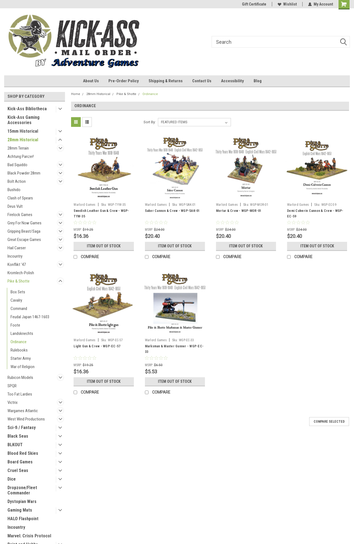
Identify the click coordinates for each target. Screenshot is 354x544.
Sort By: (150, 122)
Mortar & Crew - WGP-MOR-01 (239, 211)
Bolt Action (16, 181)
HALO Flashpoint (22, 518)
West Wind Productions (26, 419)
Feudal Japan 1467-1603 (30, 316)
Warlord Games (84, 205)
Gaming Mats (19, 510)
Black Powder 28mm (23, 173)
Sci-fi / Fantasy (21, 427)
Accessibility (232, 80)
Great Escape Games (24, 239)
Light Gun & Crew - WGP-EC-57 (97, 346)
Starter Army (21, 358)
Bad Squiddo (17, 164)
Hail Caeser (16, 247)
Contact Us (201, 80)
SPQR (12, 385)
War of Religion (23, 366)
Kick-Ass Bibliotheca (27, 108)
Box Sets (18, 291)
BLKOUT (15, 444)
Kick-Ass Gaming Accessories (23, 120)
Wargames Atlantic (22, 410)
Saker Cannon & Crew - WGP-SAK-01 (172, 211)
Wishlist (287, 4)
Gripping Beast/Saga (23, 231)
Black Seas (17, 436)
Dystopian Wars (22, 501)
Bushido (13, 189)
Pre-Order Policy (123, 80)
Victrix (12, 402)
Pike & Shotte (18, 281)
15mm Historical (22, 131)
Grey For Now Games (24, 222)
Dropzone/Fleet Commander (22, 490)
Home (75, 94)
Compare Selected (329, 422)
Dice (11, 479)
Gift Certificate (254, 4)
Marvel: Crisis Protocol (29, 535)
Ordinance (19, 341)
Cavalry (16, 300)
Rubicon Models (20, 377)
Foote (15, 325)
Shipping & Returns (166, 80)
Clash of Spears (20, 198)
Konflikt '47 (16, 264)
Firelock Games (19, 214)
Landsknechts (22, 333)
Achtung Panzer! (20, 156)
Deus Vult (15, 206)
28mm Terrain (18, 148)
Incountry (14, 256)
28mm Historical (22, 139)
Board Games (20, 462)
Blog (258, 80)
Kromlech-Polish (20, 272)
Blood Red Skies (22, 453)
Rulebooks (19, 350)
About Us (91, 80)
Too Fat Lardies (19, 394)
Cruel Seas (17, 470)
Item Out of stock (104, 246)
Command (19, 308)
